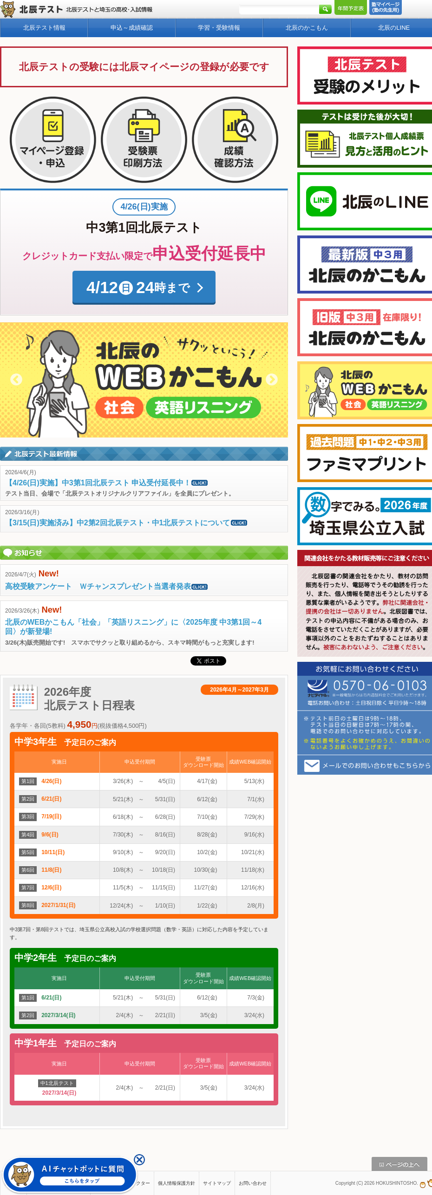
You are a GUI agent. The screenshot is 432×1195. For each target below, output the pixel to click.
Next (272, 380)
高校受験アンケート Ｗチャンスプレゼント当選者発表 (107, 586)
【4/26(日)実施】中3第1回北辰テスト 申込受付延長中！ (107, 483)
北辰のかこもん (307, 27)
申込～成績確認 (132, 27)
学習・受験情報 (219, 27)
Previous (16, 380)
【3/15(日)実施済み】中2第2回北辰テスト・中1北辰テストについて (126, 523)
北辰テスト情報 (44, 27)
